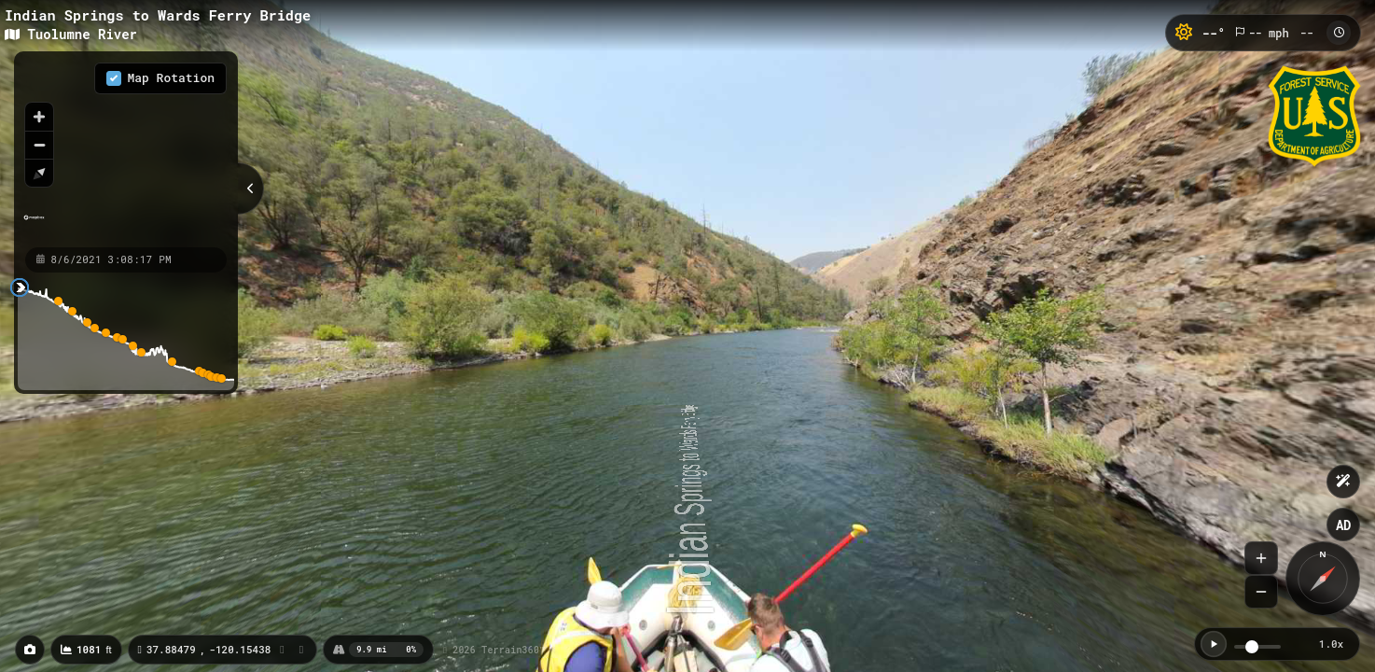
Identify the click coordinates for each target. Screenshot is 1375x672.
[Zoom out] (39, 145)
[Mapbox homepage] (34, 225)
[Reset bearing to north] (39, 173)
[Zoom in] (39, 117)
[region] (126, 148)
